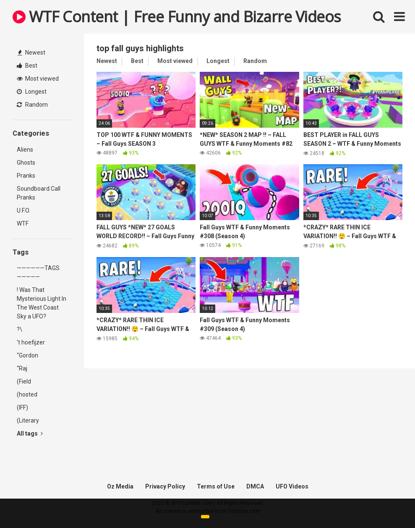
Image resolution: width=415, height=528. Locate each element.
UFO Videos (292, 486)
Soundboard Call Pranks (38, 193)
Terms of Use (216, 486)
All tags (30, 433)
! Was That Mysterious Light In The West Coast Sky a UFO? (41, 303)
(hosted (27, 394)
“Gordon (27, 355)
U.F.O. (23, 210)
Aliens (25, 149)
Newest (31, 52)
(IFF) (22, 407)
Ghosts (26, 162)
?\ (19, 329)
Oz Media (120, 486)
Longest (32, 91)
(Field (24, 381)
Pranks (26, 175)
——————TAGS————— (38, 272)
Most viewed (38, 78)
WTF (23, 223)
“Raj (22, 368)
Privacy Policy (165, 486)
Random (32, 104)
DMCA (255, 486)
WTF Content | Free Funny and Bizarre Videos (177, 16)
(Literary (28, 420)
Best (27, 65)
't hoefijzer (31, 342)
